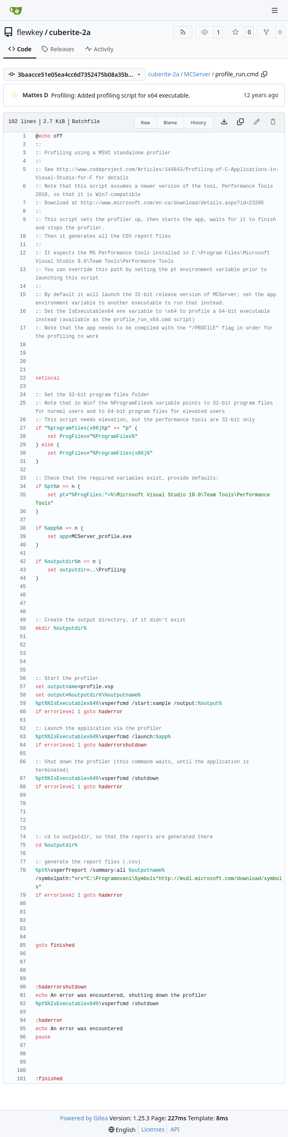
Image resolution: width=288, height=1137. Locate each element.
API (174, 1129)
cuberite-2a (70, 32)
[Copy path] (264, 74)
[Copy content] (240, 122)
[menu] (122, 1130)
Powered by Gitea (84, 1118)
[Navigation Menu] (275, 10)
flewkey (30, 32)
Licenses (153, 1129)
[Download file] (224, 122)
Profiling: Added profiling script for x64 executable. (120, 95)
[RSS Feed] (182, 32)
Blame (170, 122)
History (198, 122)
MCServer (197, 74)
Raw (145, 122)
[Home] (16, 10)
